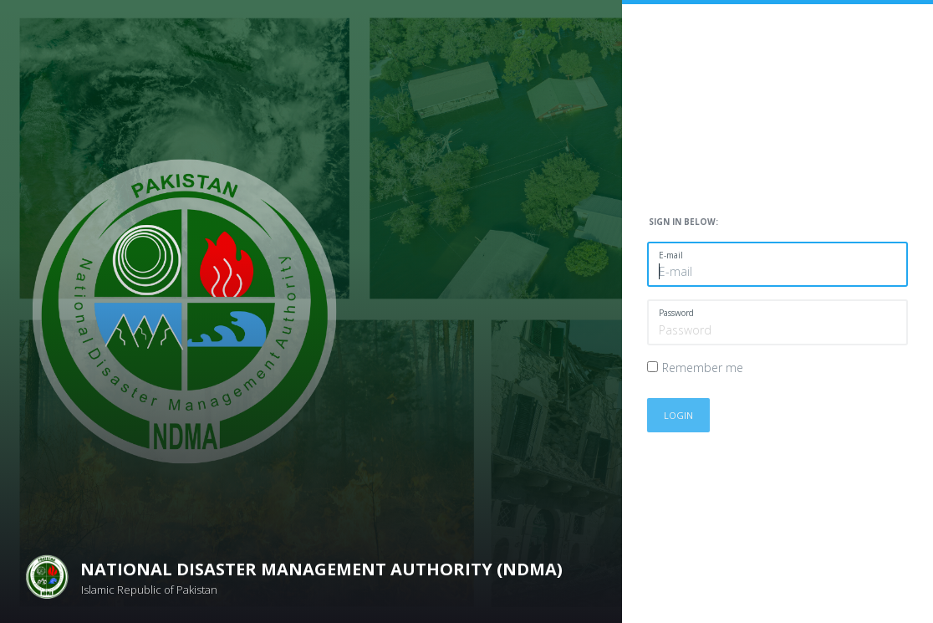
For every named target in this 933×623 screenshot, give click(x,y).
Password (676, 313)
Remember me (702, 367)
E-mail (671, 255)
